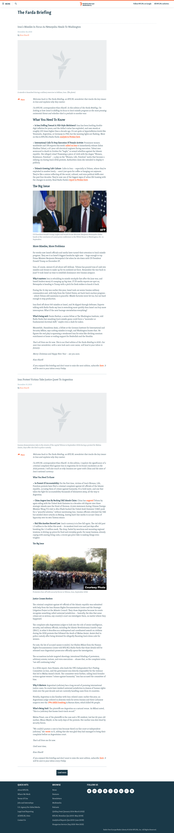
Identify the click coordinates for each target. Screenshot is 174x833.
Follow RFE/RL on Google (142, 4)
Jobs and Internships (25, 803)
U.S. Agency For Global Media (29, 807)
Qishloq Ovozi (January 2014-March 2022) (68, 811)
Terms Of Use (23, 799)
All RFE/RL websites (161, 4)
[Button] (21, 100)
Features (55, 794)
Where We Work (24, 794)
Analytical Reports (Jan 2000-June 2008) (68, 820)
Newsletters (57, 799)
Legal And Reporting (25, 811)
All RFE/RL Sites (24, 816)
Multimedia (56, 803)
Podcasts (55, 807)
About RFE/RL (23, 790)
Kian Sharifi (24, 35)
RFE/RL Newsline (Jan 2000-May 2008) (67, 816)
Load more (62, 773)
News (54, 790)
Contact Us (22, 820)
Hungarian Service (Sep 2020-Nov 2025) (68, 824)
